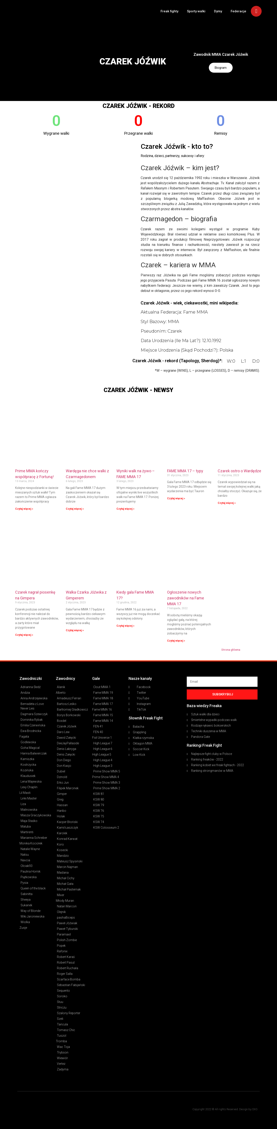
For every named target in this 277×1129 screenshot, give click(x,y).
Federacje (238, 11)
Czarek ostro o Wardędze (239, 471)
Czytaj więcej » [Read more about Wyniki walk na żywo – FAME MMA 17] (125, 508)
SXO (255, 1109)
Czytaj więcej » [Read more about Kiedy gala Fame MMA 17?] (125, 625)
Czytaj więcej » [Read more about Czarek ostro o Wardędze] (227, 502)
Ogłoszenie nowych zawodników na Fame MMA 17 (185, 598)
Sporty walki (196, 11)
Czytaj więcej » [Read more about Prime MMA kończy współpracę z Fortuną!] (24, 508)
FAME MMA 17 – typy (185, 471)
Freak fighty (169, 11)
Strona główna (230, 649)
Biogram (220, 68)
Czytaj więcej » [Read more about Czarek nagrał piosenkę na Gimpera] (24, 634)
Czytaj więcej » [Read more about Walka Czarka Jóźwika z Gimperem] (75, 630)
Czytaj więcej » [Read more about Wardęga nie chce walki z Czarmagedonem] (75, 508)
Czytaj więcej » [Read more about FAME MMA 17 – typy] (176, 498)
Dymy (218, 11)
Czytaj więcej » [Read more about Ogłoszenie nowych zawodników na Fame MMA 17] (176, 640)
